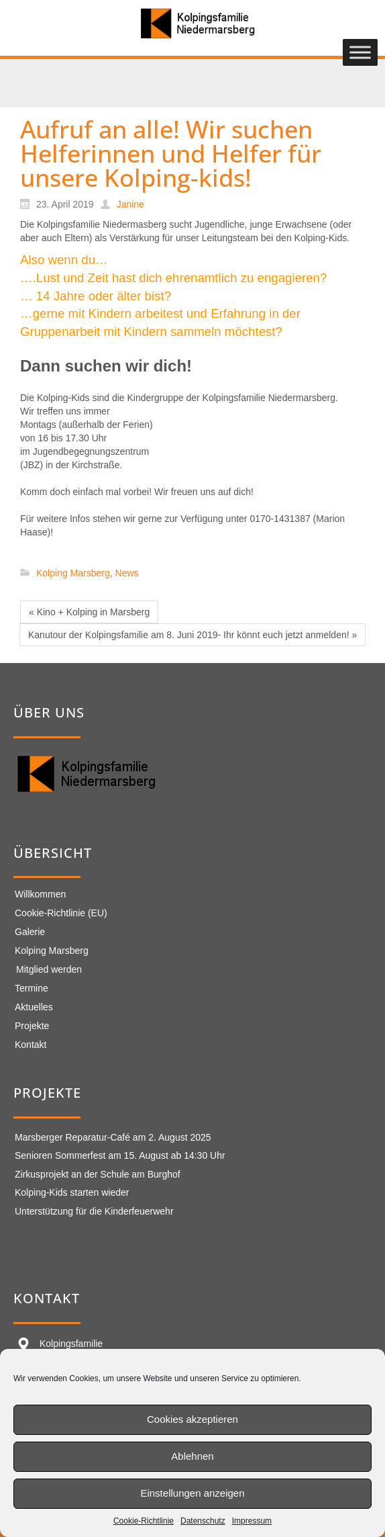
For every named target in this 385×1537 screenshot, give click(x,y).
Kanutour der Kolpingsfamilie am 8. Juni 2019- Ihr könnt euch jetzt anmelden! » (192, 634)
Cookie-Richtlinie (143, 1521)
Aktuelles (34, 1007)
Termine (31, 988)
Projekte (32, 1025)
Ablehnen (192, 1456)
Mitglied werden (49, 969)
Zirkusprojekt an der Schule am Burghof (97, 1174)
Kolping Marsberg (73, 573)
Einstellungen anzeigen (192, 1493)
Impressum (252, 1521)
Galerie (30, 931)
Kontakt (30, 1044)
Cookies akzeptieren (192, 1419)
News (127, 573)
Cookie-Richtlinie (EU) (61, 913)
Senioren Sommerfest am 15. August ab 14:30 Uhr (120, 1155)
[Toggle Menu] (360, 52)
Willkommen (40, 894)
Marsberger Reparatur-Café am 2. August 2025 (113, 1137)
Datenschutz (202, 1521)
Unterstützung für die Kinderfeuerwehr (94, 1211)
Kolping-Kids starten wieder (72, 1192)
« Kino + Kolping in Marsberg (89, 612)
